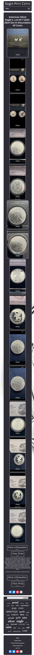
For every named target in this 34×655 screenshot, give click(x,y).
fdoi (27, 603)
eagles (14, 615)
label (24, 618)
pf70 (23, 628)
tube (17, 605)
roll (27, 627)
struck (8, 603)
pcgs (14, 608)
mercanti (14, 624)
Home (17, 638)
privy (26, 622)
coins (20, 608)
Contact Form (17, 640)
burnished (22, 624)
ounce (12, 605)
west (8, 615)
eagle (20, 621)
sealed (8, 605)
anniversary (17, 631)
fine (27, 615)
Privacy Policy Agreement (17, 643)
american (12, 611)
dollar (7, 624)
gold (18, 617)
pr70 (9, 631)
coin (24, 630)
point (27, 612)
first (22, 614)
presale (11, 618)
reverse (22, 603)
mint (8, 627)
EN (16, 648)
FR (19, 648)
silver (11, 621)
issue (19, 628)
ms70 (21, 611)
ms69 (28, 624)
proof (15, 602)
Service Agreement (17, 645)
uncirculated (25, 605)
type (14, 628)
